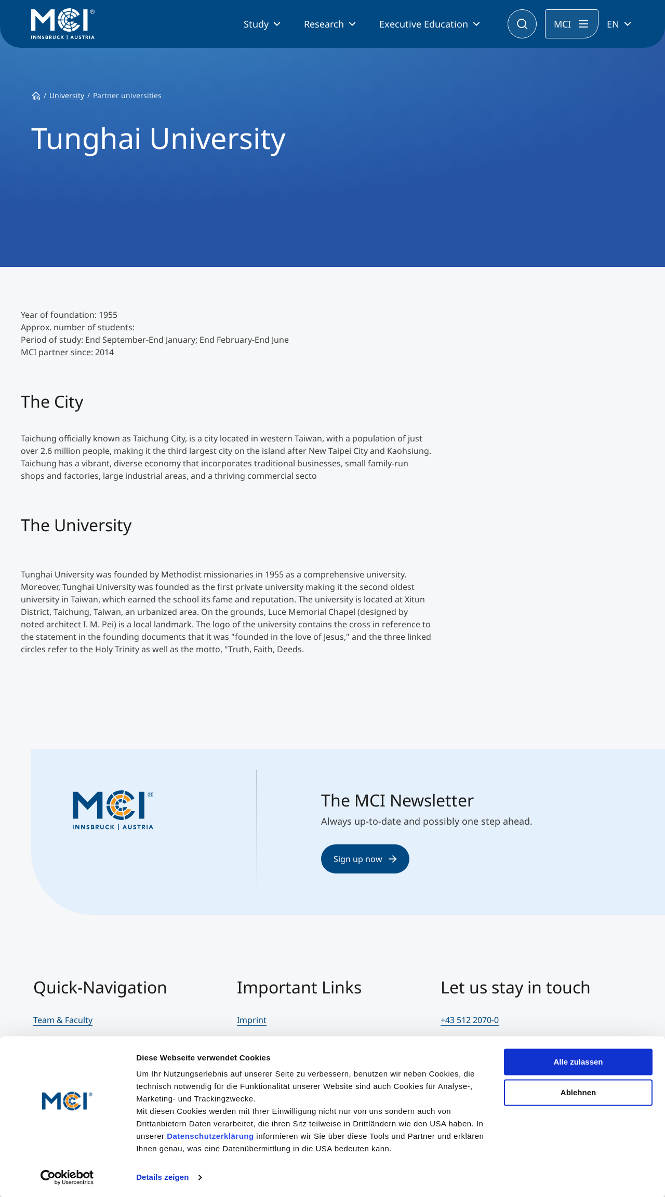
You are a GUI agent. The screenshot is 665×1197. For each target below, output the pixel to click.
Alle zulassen (578, 1061)
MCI (562, 24)
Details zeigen (162, 1176)
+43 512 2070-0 (470, 1020)
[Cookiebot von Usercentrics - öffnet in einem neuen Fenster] (67, 1177)
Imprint (252, 1020)
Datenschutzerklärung (210, 1135)
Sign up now (365, 859)
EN (613, 24)
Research (324, 24)
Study (256, 24)
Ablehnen (578, 1091)
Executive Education (423, 24)
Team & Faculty (62, 1020)
